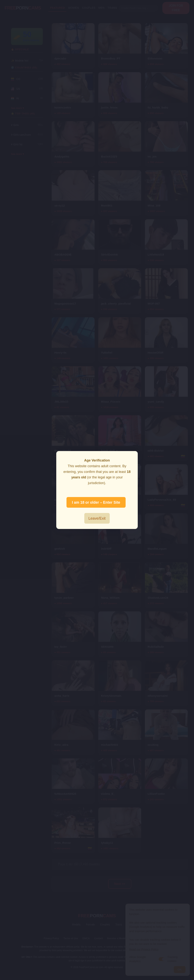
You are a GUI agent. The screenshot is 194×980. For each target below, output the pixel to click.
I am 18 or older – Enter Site (96, 502)
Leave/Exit (97, 518)
